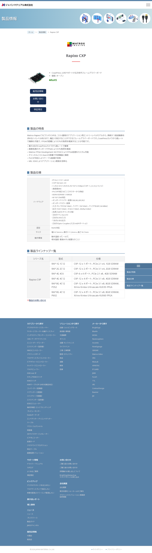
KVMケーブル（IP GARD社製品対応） (40, 384)
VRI (93, 384)
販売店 (29, 539)
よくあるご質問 (32, 471)
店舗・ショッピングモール (68, 327)
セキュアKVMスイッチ (34, 377)
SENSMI (95, 350)
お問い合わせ (38, 100)
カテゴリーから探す (35, 323)
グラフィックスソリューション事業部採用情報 (72, 496)
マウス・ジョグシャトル (35, 426)
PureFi (94, 377)
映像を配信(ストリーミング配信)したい (40, 493)
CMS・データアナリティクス (36, 339)
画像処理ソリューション (35, 453)
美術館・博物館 (65, 331)
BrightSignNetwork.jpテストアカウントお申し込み (69, 476)
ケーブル (30, 422)
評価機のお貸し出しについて (70, 471)
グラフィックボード (33, 354)
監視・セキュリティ (66, 354)
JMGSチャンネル (33, 525)
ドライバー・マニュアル (35, 464)
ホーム (30, 32)
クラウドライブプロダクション (37, 445)
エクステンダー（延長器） (35, 346)
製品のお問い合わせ (37, 300)
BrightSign (96, 327)
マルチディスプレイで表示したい (38, 489)
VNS (93, 358)
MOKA (94, 335)
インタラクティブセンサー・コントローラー (41, 335)
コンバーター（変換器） (35, 388)
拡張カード (31, 441)
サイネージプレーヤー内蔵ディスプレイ (40, 331)
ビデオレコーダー (33, 438)
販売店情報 (38, 91)
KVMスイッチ (31, 381)
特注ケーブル (32, 449)
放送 (61, 358)
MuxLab (95, 362)
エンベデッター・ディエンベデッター (39, 419)
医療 (61, 369)
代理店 (29, 536)
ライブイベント (65, 346)
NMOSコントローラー (34, 350)
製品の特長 (131, 272)
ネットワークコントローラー (36, 365)
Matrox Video (97, 354)
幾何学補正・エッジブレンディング (39, 407)
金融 (61, 362)
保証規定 (38, 109)
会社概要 (63, 483)
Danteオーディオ (33, 415)
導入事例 (31, 504)
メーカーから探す (99, 323)
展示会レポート (33, 499)
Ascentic (95, 343)
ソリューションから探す (69, 323)
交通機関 (63, 335)
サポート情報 (32, 460)
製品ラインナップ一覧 (135, 286)
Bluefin (95, 331)
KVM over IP (31, 373)
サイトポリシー (98, 549)
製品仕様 (130, 279)
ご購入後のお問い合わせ (68, 467)
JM (93, 396)
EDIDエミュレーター (34, 403)
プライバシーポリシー (114, 549)
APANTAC (96, 365)
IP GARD (95, 369)
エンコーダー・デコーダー (36, 343)
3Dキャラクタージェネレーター (38, 434)
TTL (93, 381)
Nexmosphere (97, 339)
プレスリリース (32, 518)
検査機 (29, 430)
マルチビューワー (33, 369)
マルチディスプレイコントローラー (39, 358)
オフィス (63, 339)
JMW (94, 373)
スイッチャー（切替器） (34, 396)
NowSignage (97, 346)
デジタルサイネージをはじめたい (38, 485)
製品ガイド (31, 521)
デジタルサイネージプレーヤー (37, 327)
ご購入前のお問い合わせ (68, 464)
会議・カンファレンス (67, 343)
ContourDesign (98, 388)
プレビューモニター (34, 411)
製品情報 (42, 32)
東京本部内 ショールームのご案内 (72, 491)
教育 (61, 365)
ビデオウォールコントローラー (37, 362)
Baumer (95, 392)
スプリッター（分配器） (34, 392)
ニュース (30, 510)
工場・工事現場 (65, 350)
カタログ (30, 467)
